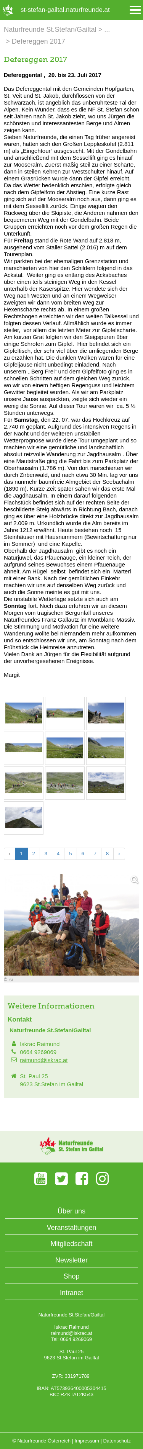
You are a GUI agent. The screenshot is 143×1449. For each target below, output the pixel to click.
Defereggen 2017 (39, 41)
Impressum (87, 1441)
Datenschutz (116, 1441)
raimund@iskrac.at (43, 1060)
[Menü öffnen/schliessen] (135, 10)
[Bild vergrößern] (71, 925)
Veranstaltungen (71, 1227)
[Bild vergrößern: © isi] (23, 726)
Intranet (71, 1293)
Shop (71, 1276)
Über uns (71, 1211)
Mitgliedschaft (71, 1244)
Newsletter (71, 1260)
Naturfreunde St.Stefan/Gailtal (50, 29)
